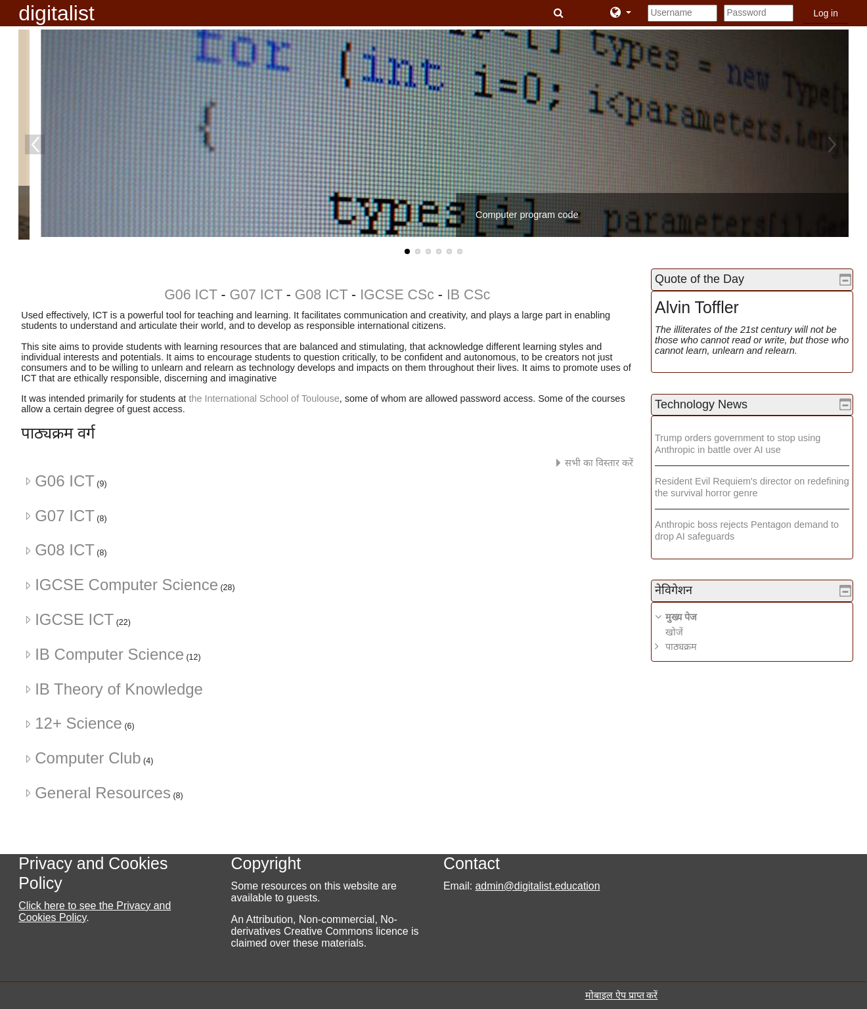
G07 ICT (256, 295)
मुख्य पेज (691, 617)
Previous (35, 144)
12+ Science (78, 723)
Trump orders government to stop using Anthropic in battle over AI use (747, 443)
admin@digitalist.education (538, 885)
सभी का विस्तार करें (599, 463)
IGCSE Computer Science (126, 584)
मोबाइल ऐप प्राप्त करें (621, 995)
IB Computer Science (109, 654)
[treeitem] (757, 632)
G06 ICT (190, 295)
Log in (825, 13)
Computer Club (88, 758)
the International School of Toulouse (264, 398)
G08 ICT (321, 295)
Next (832, 144)
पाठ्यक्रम (691, 646)
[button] (559, 13)
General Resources (103, 793)
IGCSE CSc (395, 295)
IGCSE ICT (74, 619)
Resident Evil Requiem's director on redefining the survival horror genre (739, 487)
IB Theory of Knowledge (119, 689)
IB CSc (468, 295)
